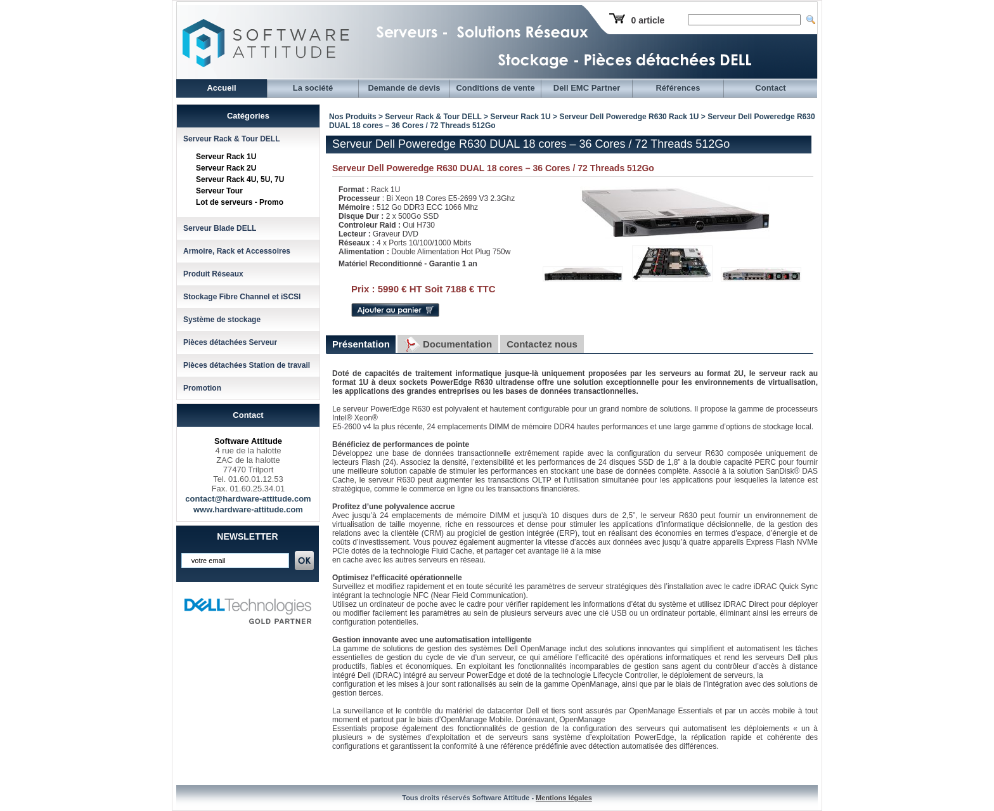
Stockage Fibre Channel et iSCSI (241, 296)
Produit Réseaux (213, 273)
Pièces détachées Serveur (230, 342)
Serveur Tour (219, 190)
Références (677, 88)
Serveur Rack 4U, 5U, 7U (240, 179)
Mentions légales (564, 797)
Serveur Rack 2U (226, 168)
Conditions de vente (495, 88)
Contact (770, 88)
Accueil (221, 88)
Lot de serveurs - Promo (239, 202)
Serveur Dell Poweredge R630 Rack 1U (629, 116)
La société (313, 88)
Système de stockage (222, 319)
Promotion (202, 388)
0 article (647, 20)
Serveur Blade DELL (219, 228)
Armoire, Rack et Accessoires (236, 251)
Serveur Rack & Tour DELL (231, 138)
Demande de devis (404, 88)
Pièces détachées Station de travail (246, 365)
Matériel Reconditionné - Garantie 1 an (408, 263)
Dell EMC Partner (586, 88)
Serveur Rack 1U (226, 156)
